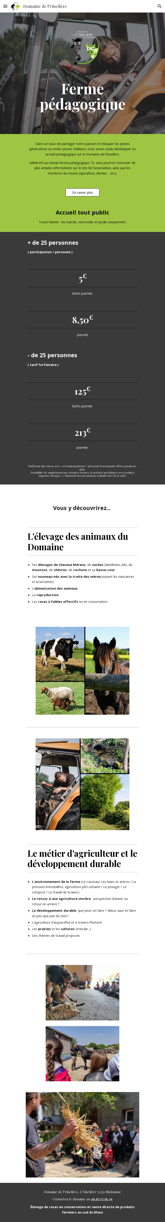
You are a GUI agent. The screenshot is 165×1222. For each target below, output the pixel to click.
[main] (82, 96)
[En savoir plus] (82, 192)
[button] (5, 6)
